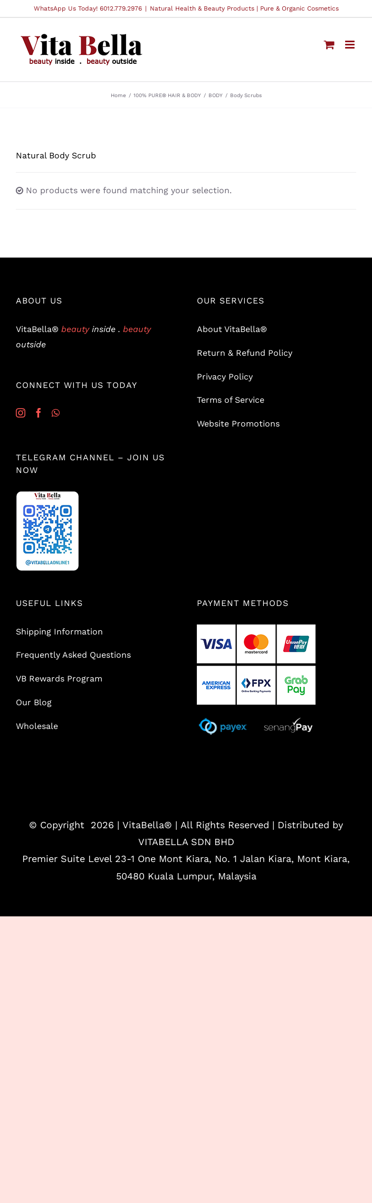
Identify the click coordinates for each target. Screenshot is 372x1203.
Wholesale (37, 726)
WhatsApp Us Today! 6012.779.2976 (88, 8)
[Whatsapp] (56, 413)
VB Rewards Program (59, 679)
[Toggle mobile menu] (350, 44)
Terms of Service (230, 400)
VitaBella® (147, 824)
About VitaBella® (232, 329)
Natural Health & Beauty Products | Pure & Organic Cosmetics (244, 8)
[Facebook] (38, 413)
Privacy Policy (225, 377)
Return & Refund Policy (244, 353)
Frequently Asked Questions (73, 655)
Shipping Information (59, 632)
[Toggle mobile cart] (329, 44)
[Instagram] (20, 413)
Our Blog (34, 702)
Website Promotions (238, 424)
